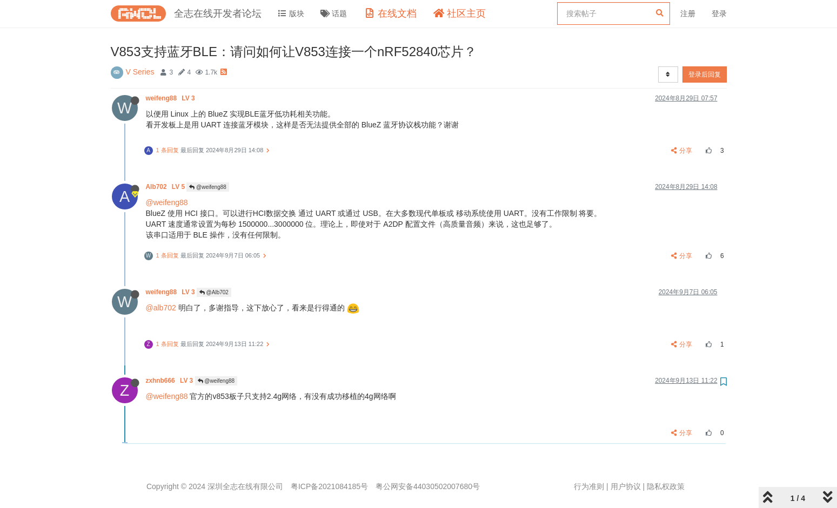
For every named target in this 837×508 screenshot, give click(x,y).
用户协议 (626, 486)
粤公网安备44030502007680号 (428, 486)
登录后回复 (704, 74)
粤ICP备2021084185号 (329, 486)
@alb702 (161, 307)
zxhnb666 (170, 380)
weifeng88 (171, 98)
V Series (140, 71)
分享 (681, 150)
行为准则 (589, 486)
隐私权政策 (666, 486)
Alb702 (166, 187)
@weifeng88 (207, 187)
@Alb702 (214, 292)
